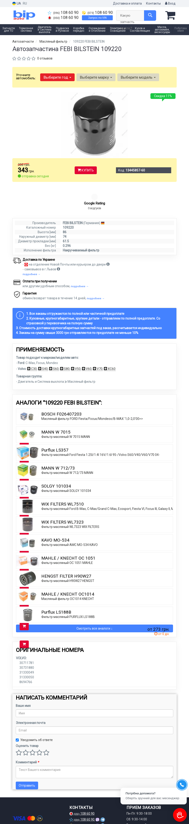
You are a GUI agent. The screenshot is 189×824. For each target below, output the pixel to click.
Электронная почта (30, 695)
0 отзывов (44, 58)
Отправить (27, 757)
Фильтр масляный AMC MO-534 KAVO (69, 517)
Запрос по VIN (97, 17)
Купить (86, 170)
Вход (170, 3)
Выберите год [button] (57, 77)
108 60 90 (63, 12)
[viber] (38, 812)
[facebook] (15, 812)
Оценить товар (27, 718)
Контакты (153, 3)
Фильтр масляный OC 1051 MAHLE (67, 535)
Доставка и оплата (127, 3)
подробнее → (31, 246)
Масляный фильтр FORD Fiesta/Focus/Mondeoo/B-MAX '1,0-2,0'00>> (92, 391)
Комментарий (27, 734)
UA (16, 3)
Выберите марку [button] (96, 77)
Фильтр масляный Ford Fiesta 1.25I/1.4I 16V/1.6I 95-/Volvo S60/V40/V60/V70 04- (100, 427)
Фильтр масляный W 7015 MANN (65, 409)
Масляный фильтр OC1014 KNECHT (67, 571)
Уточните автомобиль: (26, 76)
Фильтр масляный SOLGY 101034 (66, 463)
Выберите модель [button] (138, 77)
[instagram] (23, 812)
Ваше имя (23, 678)
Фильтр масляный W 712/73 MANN (67, 445)
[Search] (150, 15)
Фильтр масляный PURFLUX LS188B (68, 589)
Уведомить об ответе (34, 712)
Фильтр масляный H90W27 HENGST (67, 553)
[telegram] (30, 812)
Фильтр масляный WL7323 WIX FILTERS (70, 499)
